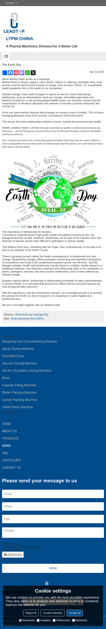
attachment (13, 554)
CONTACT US (11, 468)
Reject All (30, 612)
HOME (6, 424)
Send (53, 568)
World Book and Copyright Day (32, 314)
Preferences (61, 620)
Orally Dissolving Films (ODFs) (27, 318)
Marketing (79, 620)
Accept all (74, 612)
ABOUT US (9, 431)
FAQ (5, 453)
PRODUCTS (10, 438)
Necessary (27, 620)
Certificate (11, 460)
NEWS (6, 446)
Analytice (44, 620)
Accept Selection (53, 612)
